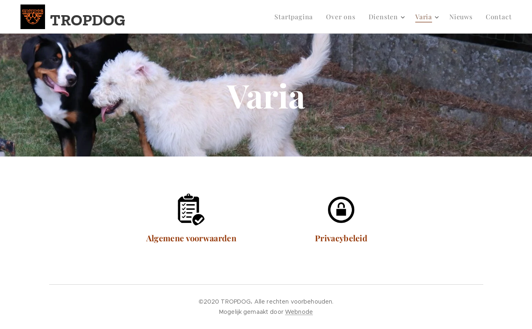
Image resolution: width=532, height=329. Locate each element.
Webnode (299, 311)
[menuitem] (295, 17)
